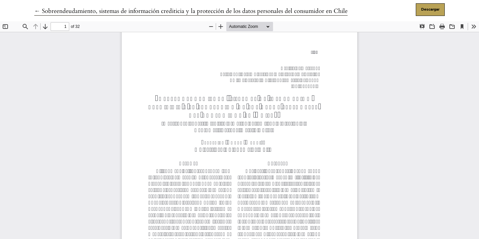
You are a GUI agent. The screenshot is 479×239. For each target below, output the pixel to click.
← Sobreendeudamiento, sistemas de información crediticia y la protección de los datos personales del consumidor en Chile (191, 11)
